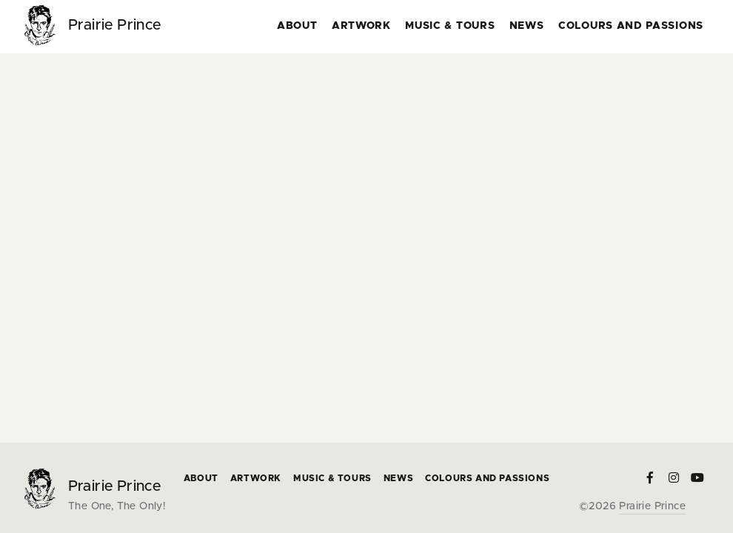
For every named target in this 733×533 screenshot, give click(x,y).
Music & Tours (450, 26)
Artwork (361, 26)
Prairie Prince (652, 506)
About (297, 26)
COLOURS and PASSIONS (630, 26)
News (526, 26)
